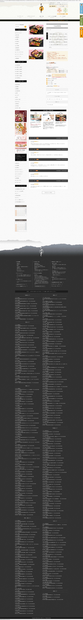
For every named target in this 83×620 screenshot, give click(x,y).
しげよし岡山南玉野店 (46, 440)
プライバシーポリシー (19, 171)
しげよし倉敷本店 (45, 442)
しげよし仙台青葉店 (18, 365)
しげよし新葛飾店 (17, 388)
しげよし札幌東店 (17, 312)
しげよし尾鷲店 (17, 563)
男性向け (17, 103)
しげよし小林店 (45, 579)
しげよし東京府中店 (18, 412)
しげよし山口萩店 (45, 490)
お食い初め (18, 84)
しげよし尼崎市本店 (45, 378)
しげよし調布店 (17, 414)
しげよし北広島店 (45, 459)
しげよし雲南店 (45, 476)
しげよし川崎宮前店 (18, 429)
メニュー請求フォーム (19, 199)
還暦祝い (17, 88)
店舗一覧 (17, 163)
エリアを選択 (62, 6)
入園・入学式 (18, 99)
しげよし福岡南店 (45, 546)
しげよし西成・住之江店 (46, 297)
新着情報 (17, 178)
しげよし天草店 (45, 570)
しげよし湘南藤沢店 (18, 426)
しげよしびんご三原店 (46, 464)
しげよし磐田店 (17, 580)
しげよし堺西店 (45, 330)
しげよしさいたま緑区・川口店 (19, 468)
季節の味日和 (62, 20)
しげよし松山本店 (45, 514)
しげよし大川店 (45, 529)
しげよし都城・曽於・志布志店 (47, 582)
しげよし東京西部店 (18, 393)
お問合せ (17, 167)
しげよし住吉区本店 (45, 303)
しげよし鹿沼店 (17, 499)
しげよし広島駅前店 (45, 454)
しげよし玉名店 (45, 572)
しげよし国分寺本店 (18, 400)
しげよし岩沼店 (17, 360)
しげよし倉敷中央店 (45, 430)
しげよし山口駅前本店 (46, 485)
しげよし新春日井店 (18, 527)
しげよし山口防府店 (45, 495)
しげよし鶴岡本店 (17, 339)
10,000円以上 (18, 77)
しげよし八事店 (17, 533)
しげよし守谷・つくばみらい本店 (20, 501)
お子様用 (17, 45)
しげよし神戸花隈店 (45, 397)
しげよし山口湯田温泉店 (46, 488)
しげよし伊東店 (17, 577)
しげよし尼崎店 (45, 395)
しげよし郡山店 (17, 378)
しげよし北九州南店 (45, 548)
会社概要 (17, 165)
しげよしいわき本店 (18, 372)
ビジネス (17, 95)
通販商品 (17, 58)
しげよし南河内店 (45, 318)
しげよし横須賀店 (17, 436)
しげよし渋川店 (17, 492)
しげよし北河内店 (45, 328)
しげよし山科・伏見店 (46, 366)
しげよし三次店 (45, 461)
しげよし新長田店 (45, 385)
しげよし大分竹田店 (45, 560)
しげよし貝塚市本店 (45, 345)
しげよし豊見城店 (45, 593)
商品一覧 (59, 20)
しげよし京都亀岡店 (45, 368)
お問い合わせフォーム (21, 284)
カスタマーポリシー (19, 169)
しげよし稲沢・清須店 (18, 546)
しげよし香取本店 (17, 487)
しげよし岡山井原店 (45, 435)
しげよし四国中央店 (45, 509)
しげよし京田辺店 (45, 355)
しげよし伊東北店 (17, 575)
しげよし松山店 (45, 516)
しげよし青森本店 (17, 324)
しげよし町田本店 (17, 407)
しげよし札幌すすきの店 (18, 314)
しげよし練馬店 (17, 395)
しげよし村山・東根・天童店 (19, 336)
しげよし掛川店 (17, 582)
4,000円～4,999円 (19, 73)
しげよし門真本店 (45, 315)
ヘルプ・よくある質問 (19, 191)
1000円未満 (18, 65)
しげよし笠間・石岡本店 (18, 504)
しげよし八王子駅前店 (18, 390)
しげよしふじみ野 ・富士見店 (19, 451)
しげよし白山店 (17, 605)
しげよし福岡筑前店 (45, 523)
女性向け (17, 105)
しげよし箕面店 (45, 321)
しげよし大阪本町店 (45, 340)
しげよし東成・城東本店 (46, 309)
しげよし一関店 (17, 329)
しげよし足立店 (17, 402)
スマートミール (18, 56)
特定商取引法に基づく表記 (57, 282)
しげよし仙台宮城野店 (18, 367)
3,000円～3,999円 (19, 71)
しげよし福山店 (45, 466)
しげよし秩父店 (17, 463)
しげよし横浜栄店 (17, 424)
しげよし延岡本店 (45, 577)
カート (17, 193)
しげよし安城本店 (17, 540)
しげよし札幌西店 (17, 302)
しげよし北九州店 (45, 541)
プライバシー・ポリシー (56, 284)
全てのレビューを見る (48, 192)
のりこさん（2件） (33, 159)
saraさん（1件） (32, 170)
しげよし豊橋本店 (17, 520)
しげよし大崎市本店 (18, 348)
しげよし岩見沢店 (17, 309)
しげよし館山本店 (17, 477)
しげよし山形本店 (17, 334)
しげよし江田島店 (45, 449)
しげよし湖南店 (45, 402)
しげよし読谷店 (45, 598)
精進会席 (17, 47)
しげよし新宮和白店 (45, 534)
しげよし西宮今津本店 (46, 373)
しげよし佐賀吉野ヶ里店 (46, 555)
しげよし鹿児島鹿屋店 (46, 584)
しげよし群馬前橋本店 (18, 489)
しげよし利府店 (17, 346)
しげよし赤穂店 (45, 392)
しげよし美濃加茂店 (18, 556)
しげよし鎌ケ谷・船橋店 (18, 480)
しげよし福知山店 (45, 358)
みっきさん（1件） (33, 180)
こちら (51, 67)
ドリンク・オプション (19, 54)
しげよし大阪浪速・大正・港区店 (47, 301)
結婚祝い (17, 86)
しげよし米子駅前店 (45, 471)
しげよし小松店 (17, 602)
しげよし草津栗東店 (45, 409)
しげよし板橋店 (17, 405)
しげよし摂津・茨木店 (46, 335)
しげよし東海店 (17, 553)
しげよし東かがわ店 (45, 502)
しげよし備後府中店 (45, 452)
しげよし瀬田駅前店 (45, 407)
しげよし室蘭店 (17, 307)
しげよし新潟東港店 (18, 593)
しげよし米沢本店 (17, 341)
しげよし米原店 (45, 414)
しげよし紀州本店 (45, 416)
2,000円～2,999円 (19, 69)
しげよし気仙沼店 (17, 354)
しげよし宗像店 (45, 553)
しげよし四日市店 (17, 568)
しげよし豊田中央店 (18, 538)
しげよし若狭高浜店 (18, 607)
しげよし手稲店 (17, 300)
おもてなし (18, 101)
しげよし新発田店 (17, 600)
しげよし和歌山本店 (45, 421)
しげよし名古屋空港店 (18, 531)
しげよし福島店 (17, 375)
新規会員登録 (18, 195)
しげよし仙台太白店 (18, 362)
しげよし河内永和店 (45, 333)
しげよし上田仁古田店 (18, 588)
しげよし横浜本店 (17, 438)
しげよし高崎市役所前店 (18, 494)
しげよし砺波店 (17, 612)
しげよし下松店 (45, 483)
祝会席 (17, 43)
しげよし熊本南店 (45, 567)
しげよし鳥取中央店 (45, 473)
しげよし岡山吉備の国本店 (46, 437)
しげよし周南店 (45, 497)
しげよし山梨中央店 (18, 513)
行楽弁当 (17, 41)
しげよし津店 (17, 565)
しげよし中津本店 (45, 558)
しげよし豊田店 (17, 543)
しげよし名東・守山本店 (18, 525)
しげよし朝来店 (45, 383)
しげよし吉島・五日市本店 (46, 447)
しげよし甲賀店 (45, 404)
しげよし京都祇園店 (45, 371)
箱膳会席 (17, 37)
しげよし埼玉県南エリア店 (19, 457)
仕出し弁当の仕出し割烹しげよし (53, 20)
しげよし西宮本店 (45, 390)
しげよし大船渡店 (17, 327)
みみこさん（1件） (33, 138)
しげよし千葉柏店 (17, 482)
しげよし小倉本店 (45, 536)
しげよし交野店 (45, 347)
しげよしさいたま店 (18, 454)
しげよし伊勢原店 (17, 444)
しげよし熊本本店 (45, 565)
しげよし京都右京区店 (46, 352)
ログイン (17, 197)
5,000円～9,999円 (19, 75)
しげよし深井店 (45, 342)
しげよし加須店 (17, 470)
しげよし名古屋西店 (18, 551)
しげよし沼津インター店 (18, 570)
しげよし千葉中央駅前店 (18, 475)
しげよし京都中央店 (45, 360)
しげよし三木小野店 (45, 380)
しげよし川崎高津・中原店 (19, 431)
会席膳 (17, 39)
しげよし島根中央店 (45, 478)
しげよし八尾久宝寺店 (46, 323)
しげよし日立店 (17, 506)
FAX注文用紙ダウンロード (20, 201)
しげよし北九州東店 (45, 543)
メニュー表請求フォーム (21, 286)
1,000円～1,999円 (19, 67)
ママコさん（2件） (33, 149)
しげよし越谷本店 (17, 449)
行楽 (17, 97)
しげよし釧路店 (17, 297)
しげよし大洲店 (45, 507)
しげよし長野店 (17, 590)
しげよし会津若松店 (18, 381)
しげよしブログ (18, 180)
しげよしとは (18, 182)
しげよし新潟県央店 (18, 595)
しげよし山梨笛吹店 (18, 511)
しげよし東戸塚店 (17, 441)
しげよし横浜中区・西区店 (19, 417)
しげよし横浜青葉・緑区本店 (19, 419)
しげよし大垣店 (17, 558)
